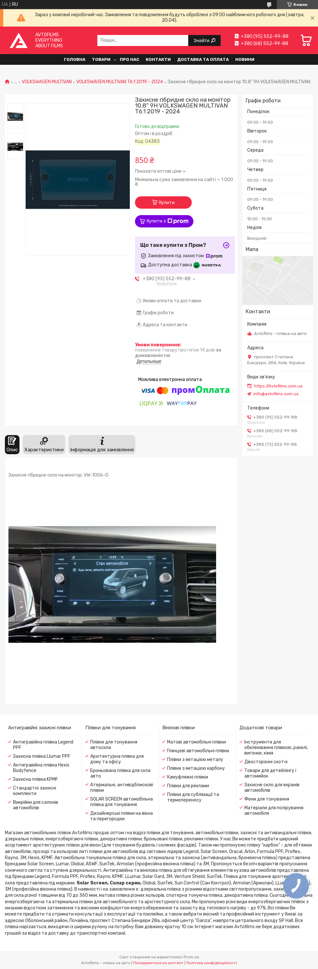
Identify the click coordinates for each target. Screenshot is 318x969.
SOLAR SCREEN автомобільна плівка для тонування (121, 801)
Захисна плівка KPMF (35, 779)
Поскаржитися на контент (158, 963)
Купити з (168, 221)
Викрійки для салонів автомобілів (35, 805)
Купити (167, 202)
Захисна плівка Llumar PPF (41, 756)
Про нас (129, 59)
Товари (101, 59)
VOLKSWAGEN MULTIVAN (47, 82)
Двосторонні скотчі (265, 762)
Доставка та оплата (203, 59)
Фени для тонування (266, 799)
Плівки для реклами (188, 786)
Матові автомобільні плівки (196, 742)
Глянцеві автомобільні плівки (198, 751)
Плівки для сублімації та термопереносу (193, 797)
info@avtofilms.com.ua (276, 393)
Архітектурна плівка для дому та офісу (117, 759)
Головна (74, 59)
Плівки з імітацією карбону (196, 768)
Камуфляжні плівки (187, 777)
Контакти (158, 59)
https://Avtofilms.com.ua (278, 386)
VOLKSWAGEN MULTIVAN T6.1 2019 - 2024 (119, 82)
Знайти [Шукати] (202, 40)
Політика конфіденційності (211, 963)
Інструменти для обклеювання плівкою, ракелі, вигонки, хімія (276, 747)
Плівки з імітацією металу (195, 759)
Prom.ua (191, 957)
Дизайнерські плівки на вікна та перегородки (121, 816)
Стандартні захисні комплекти (34, 790)
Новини (244, 59)
